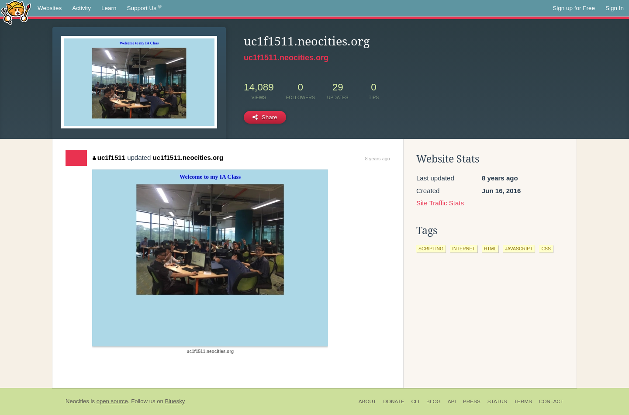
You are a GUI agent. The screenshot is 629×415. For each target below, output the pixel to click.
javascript (518, 248)
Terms (523, 401)
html (490, 248)
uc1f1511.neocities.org (286, 57)
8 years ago (377, 158)
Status (497, 401)
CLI (415, 401)
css (546, 248)
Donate (393, 401)
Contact (551, 401)
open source (112, 401)
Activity (81, 8)
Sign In (614, 8)
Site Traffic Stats (440, 203)
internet (463, 248)
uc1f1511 (109, 157)
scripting (430, 248)
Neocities (77, 401)
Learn (109, 8)
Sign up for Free (574, 8)
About (368, 401)
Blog (433, 401)
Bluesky (175, 401)
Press (471, 401)
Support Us (144, 8)
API (452, 401)
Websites (50, 8)
